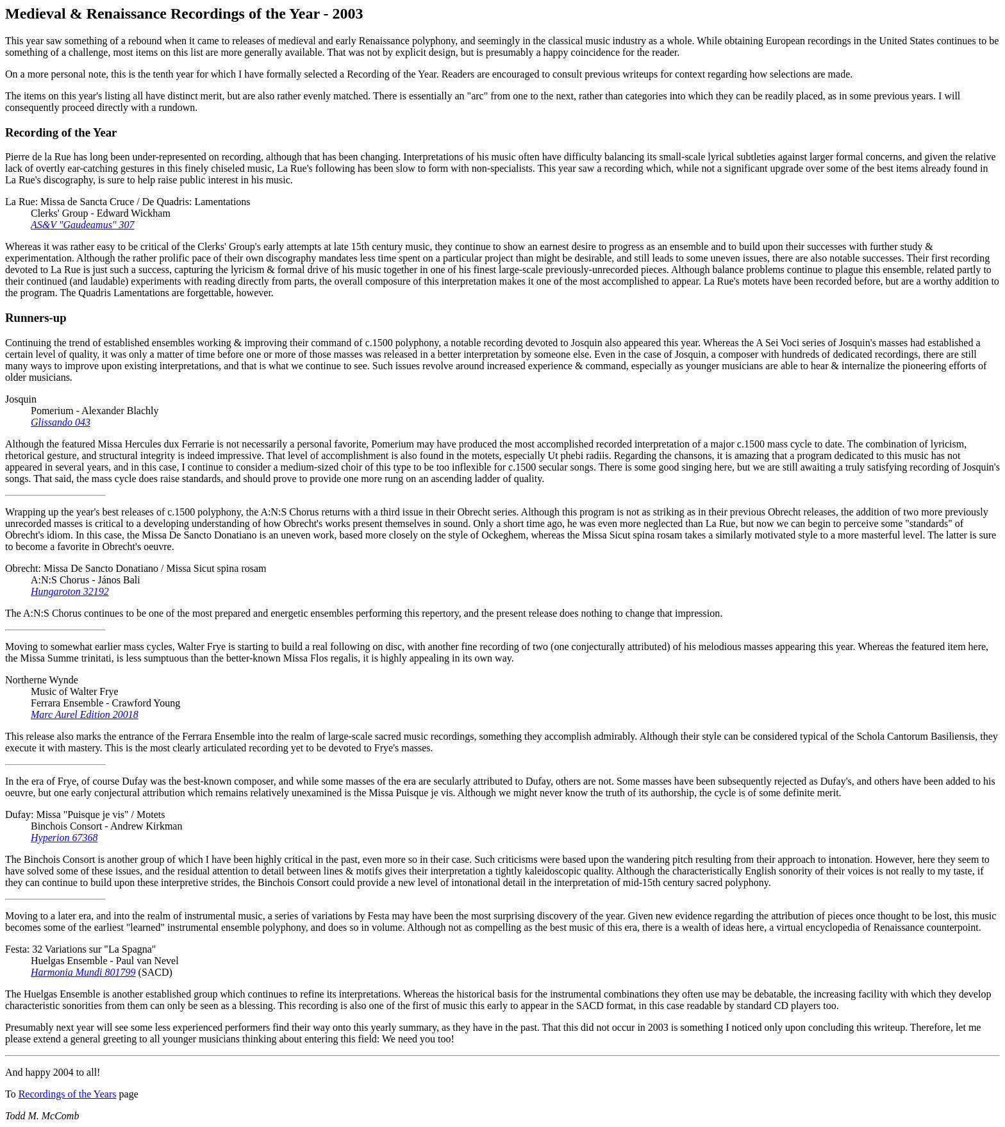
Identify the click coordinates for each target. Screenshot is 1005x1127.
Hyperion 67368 (64, 837)
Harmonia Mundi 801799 (83, 972)
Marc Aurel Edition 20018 (84, 714)
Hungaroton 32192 (70, 591)
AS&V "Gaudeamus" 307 (83, 224)
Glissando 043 (60, 422)
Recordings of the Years (68, 1094)
